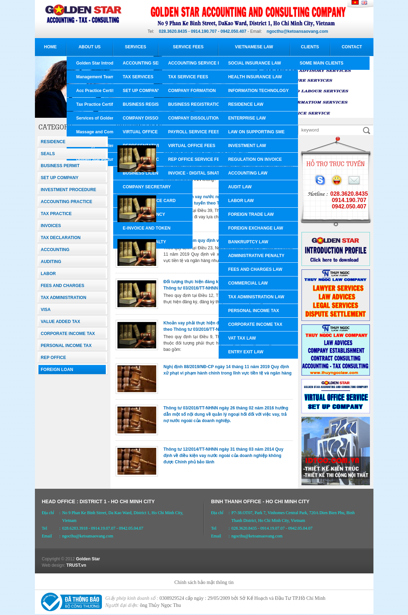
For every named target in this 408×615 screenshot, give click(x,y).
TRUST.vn (76, 565)
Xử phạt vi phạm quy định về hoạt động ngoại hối (213, 240)
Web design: (54, 565)
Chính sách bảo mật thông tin (203, 582)
